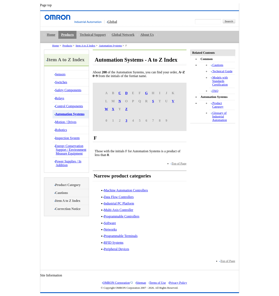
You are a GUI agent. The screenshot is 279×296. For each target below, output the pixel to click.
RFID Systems (113, 242)
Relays (59, 98)
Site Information (51, 275)
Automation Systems (110, 45)
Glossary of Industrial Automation (219, 116)
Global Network (123, 34)
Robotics (61, 130)
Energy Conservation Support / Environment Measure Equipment (70, 149)
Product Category (217, 104)
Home (51, 34)
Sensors (60, 74)
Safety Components (68, 90)
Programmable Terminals (120, 236)
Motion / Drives (65, 122)
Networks (110, 229)
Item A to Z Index (85, 45)
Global (112, 22)
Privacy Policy (177, 282)
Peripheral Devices (116, 249)
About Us (147, 34)
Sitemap (140, 282)
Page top (46, 5)
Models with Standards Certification (219, 81)
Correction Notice (68, 209)
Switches (61, 82)
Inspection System (67, 138)
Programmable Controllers (121, 216)
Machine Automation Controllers (125, 190)
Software (109, 223)
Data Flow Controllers (118, 197)
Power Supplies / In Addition (68, 163)
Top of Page (178, 163)
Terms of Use (157, 282)
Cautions (217, 65)
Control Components (69, 106)
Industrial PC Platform (118, 203)
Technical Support (93, 34)
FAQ (214, 90)
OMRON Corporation (117, 282)
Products (67, 34)
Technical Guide (222, 71)
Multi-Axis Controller (118, 210)
